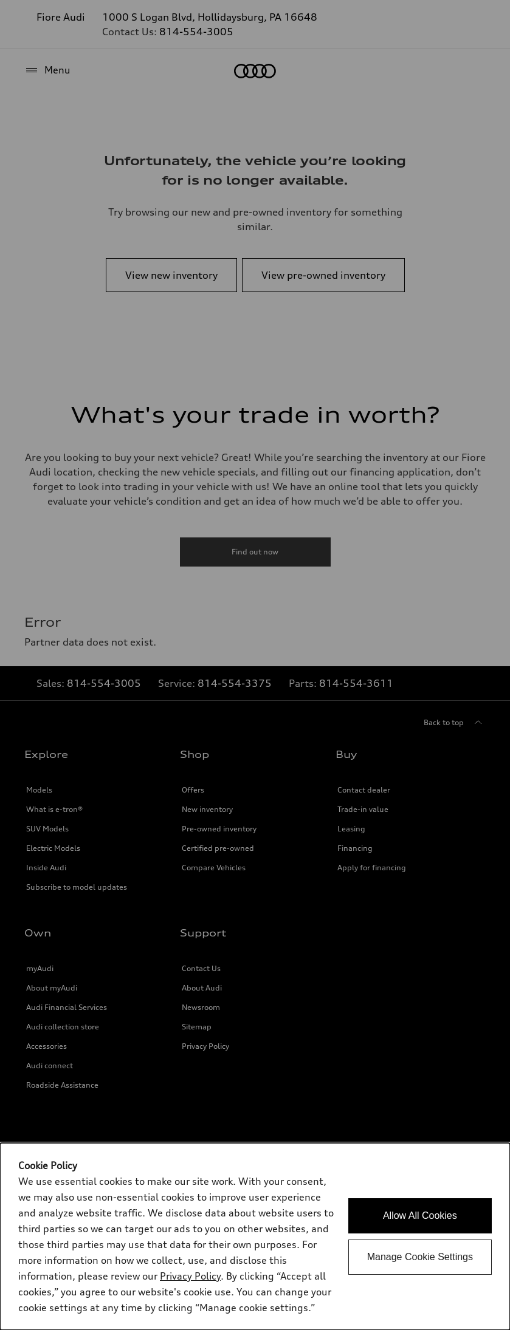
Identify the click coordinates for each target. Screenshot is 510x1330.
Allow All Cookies (420, 1215)
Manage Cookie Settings (420, 1257)
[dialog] (255, 1236)
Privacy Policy (190, 1276)
